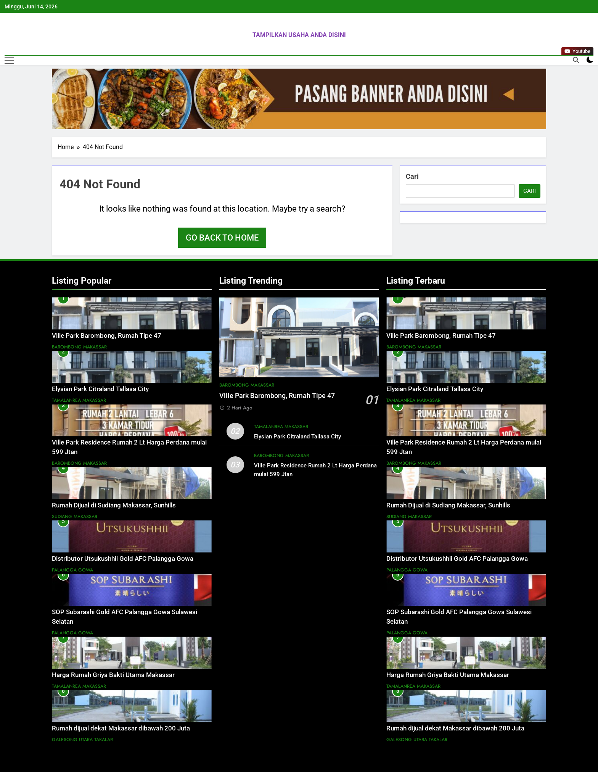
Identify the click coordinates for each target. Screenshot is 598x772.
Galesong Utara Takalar (82, 739)
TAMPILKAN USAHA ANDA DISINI (299, 35)
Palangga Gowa (72, 570)
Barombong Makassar (79, 346)
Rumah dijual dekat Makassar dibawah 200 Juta (121, 728)
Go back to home (222, 237)
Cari (412, 176)
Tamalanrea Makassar (79, 400)
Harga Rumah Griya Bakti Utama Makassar (113, 675)
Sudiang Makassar (74, 516)
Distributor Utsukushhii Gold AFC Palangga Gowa (122, 558)
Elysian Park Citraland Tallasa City (100, 389)
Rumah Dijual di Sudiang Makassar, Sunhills (114, 505)
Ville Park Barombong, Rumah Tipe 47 (106, 335)
